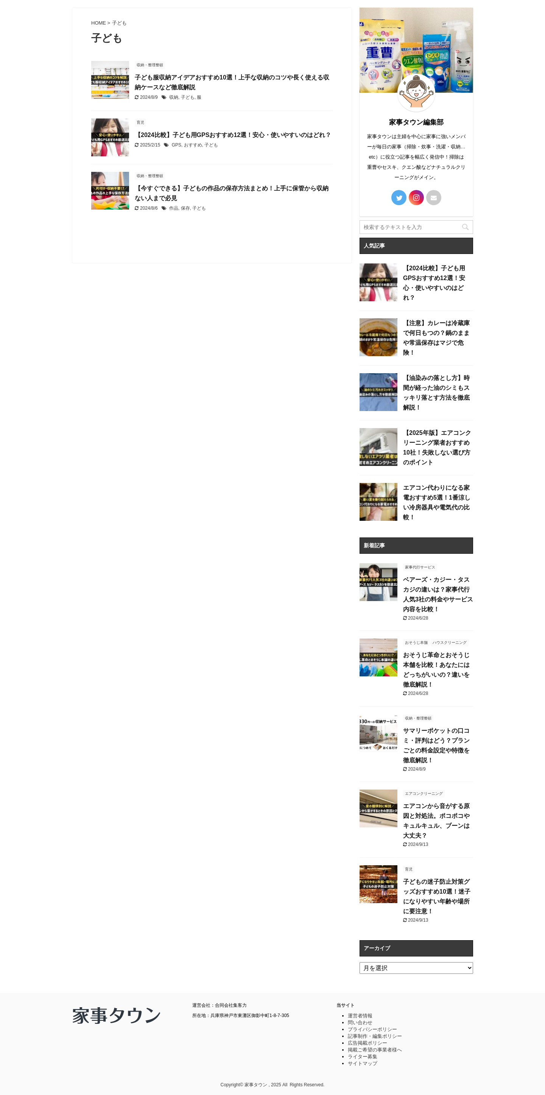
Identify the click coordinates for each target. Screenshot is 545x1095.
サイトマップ (362, 1063)
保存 (185, 208)
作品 (173, 208)
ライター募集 (362, 1056)
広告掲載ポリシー (367, 1043)
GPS (176, 145)
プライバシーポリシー (372, 1029)
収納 (173, 97)
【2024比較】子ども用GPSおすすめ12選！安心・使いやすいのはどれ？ (233, 135)
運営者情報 (360, 1016)
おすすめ (193, 145)
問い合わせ (360, 1022)
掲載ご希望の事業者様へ (375, 1050)
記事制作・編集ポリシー (375, 1036)
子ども (188, 97)
